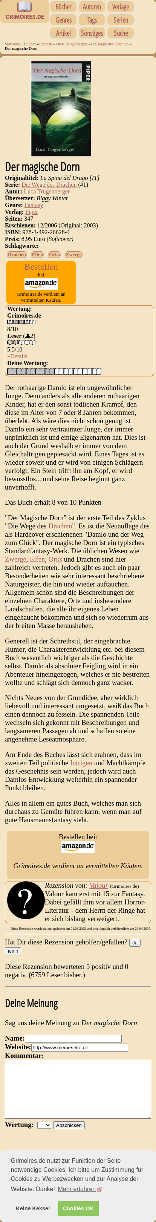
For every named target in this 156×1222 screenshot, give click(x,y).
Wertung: (21, 1136)
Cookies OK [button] (78, 1208)
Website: (18, 1047)
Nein (13, 951)
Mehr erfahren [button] (77, 1189)
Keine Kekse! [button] (33, 1208)
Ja (135, 943)
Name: (15, 1038)
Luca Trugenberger (71, 43)
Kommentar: (24, 1055)
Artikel (63, 33)
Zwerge (74, 254)
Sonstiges (92, 33)
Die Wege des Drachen (110, 43)
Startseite (12, 43)
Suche (121, 33)
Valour (98, 885)
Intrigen (81, 763)
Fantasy (45, 43)
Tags (92, 20)
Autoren (92, 7)
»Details (17, 356)
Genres (63, 20)
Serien (120, 20)
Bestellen (41, 267)
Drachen (17, 254)
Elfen (37, 254)
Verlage (120, 7)
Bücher (63, 7)
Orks (54, 254)
